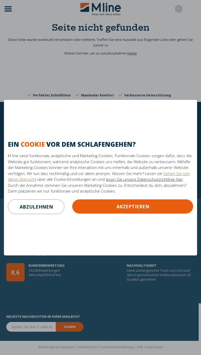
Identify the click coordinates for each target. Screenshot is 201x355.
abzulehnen (36, 207)
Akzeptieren (132, 206)
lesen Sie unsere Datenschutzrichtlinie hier (144, 179)
